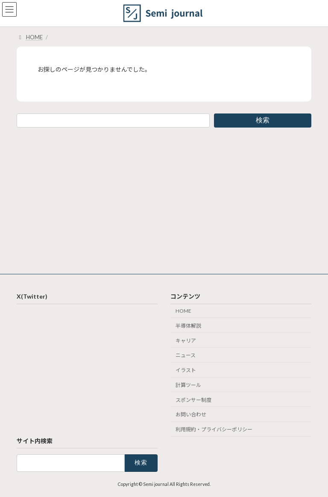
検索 (262, 120)
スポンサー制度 (193, 399)
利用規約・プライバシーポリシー (214, 429)
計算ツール (188, 384)
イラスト (186, 370)
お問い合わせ (191, 414)
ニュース (186, 355)
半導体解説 (188, 325)
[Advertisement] (164, 199)
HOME (183, 311)
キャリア (186, 340)
